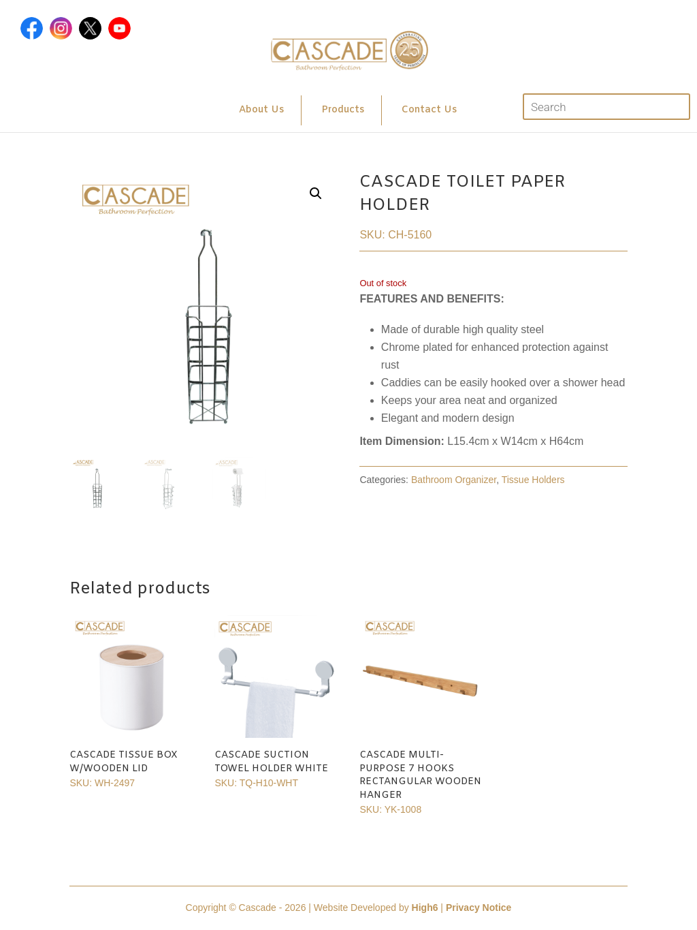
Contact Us (429, 110)
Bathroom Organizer (453, 479)
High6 (425, 907)
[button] (316, 193)
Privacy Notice (479, 907)
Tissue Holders (533, 479)
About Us (261, 110)
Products (342, 110)
